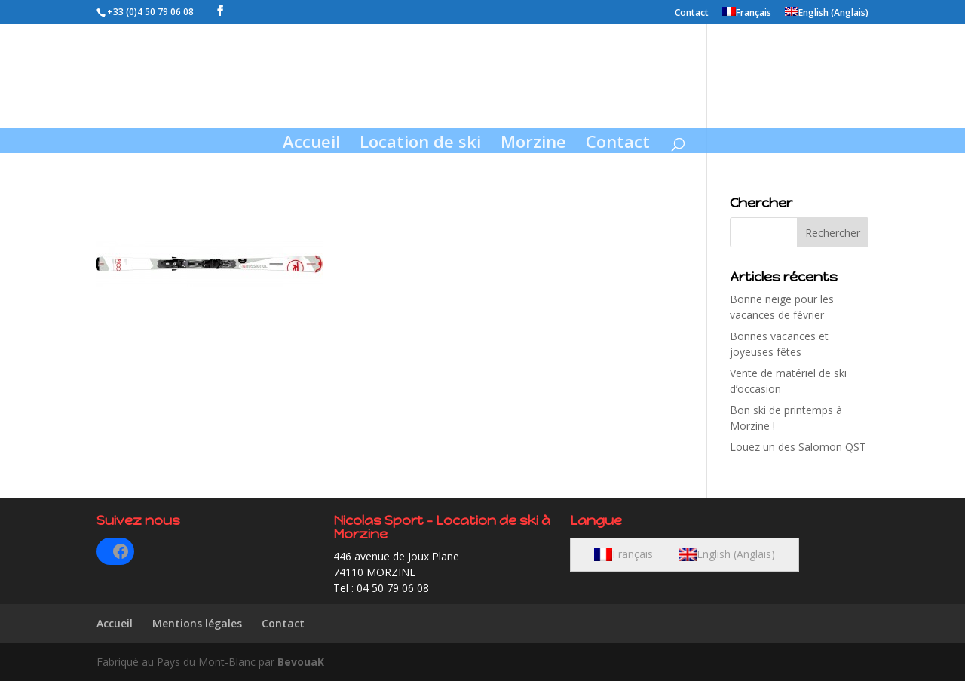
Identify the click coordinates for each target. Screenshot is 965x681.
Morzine (533, 144)
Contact (692, 13)
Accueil (311, 144)
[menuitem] (746, 15)
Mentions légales (197, 623)
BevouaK (300, 662)
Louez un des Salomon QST (798, 447)
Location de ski (420, 144)
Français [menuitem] (632, 554)
